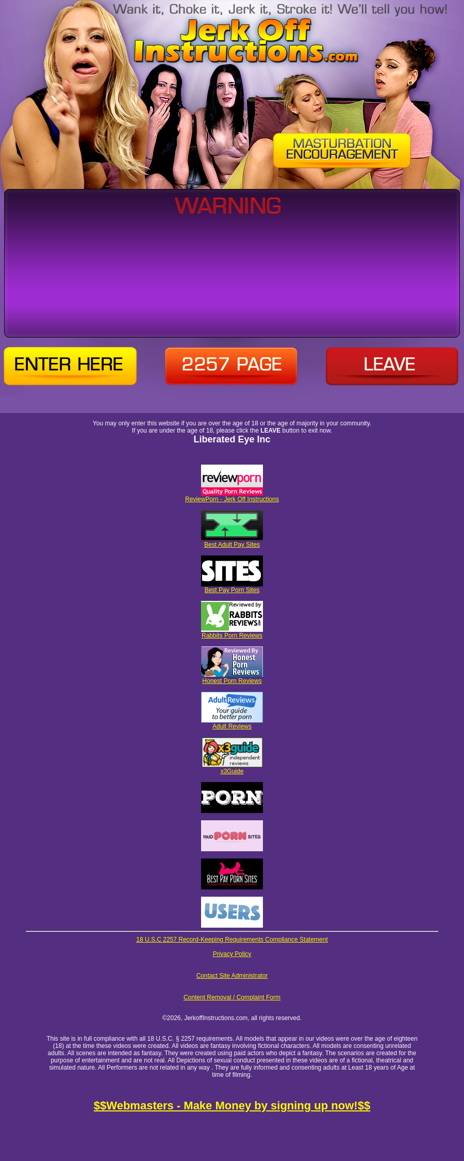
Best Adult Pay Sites (232, 541)
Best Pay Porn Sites (232, 587)
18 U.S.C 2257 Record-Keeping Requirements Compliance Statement (232, 939)
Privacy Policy (232, 954)
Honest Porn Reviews (232, 678)
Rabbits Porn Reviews (232, 632)
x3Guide (232, 768)
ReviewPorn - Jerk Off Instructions (232, 496)
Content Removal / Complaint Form (232, 997)
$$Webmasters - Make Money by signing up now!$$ (232, 1105)
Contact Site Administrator (232, 975)
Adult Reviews (232, 723)
